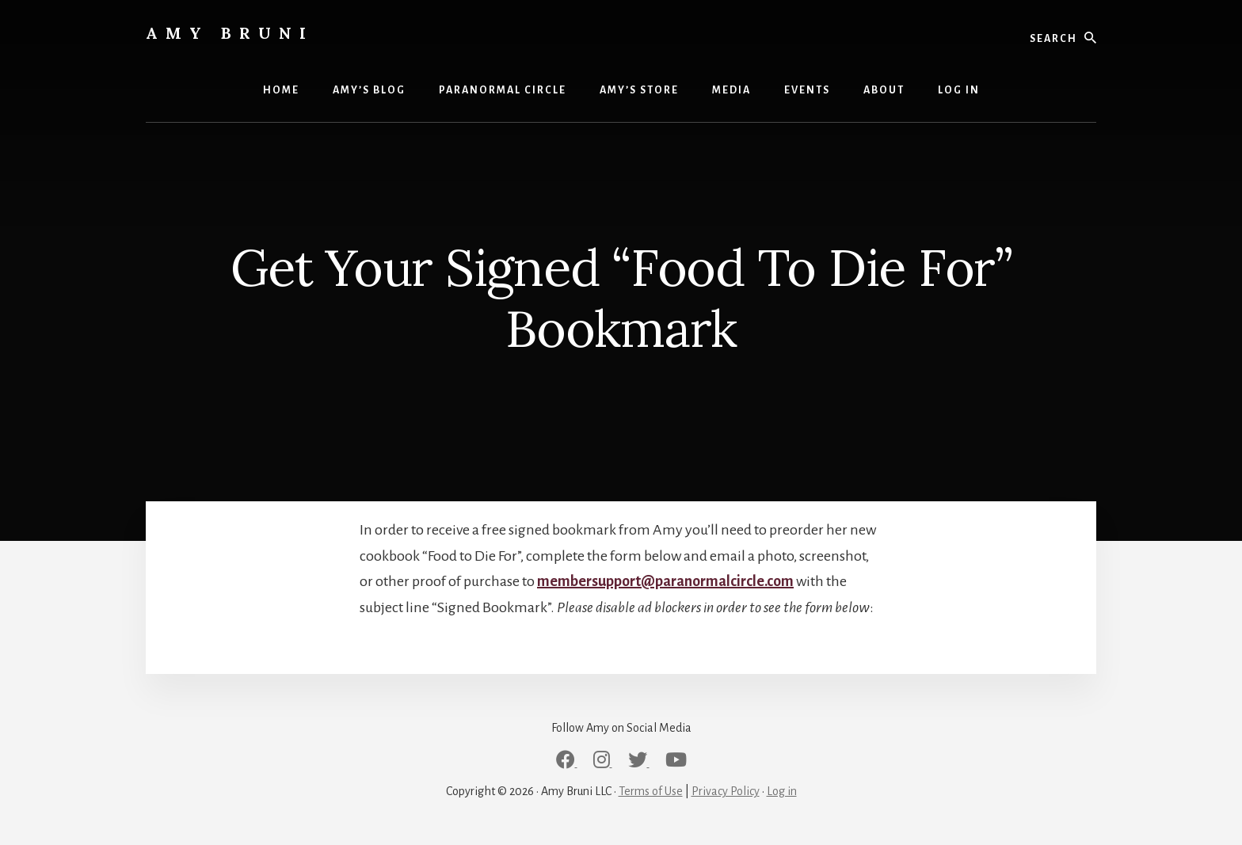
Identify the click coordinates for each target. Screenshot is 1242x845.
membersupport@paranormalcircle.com (665, 581)
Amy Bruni (230, 33)
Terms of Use (651, 791)
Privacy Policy (725, 791)
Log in (782, 791)
